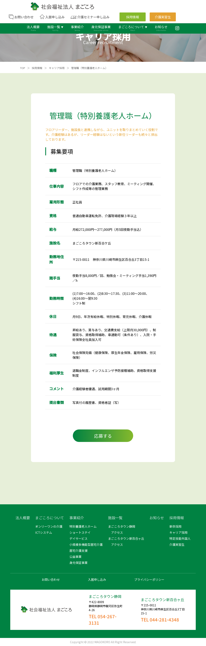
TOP (22, 68)
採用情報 (37, 68)
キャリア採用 (57, 68)
